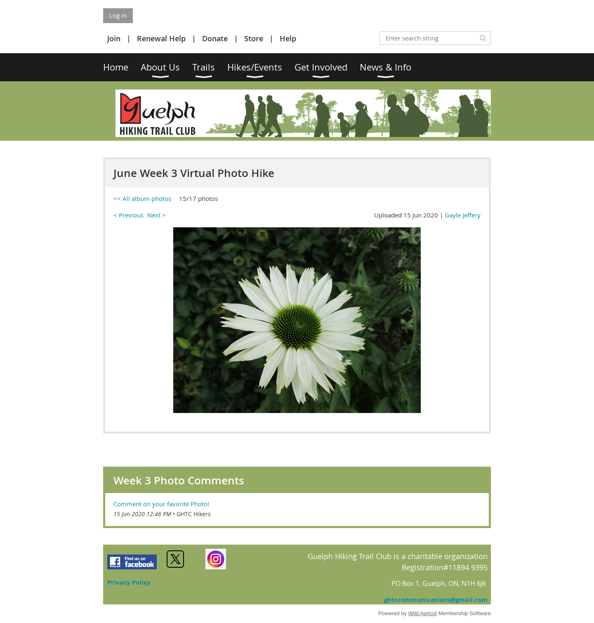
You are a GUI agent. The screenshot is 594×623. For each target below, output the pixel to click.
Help (288, 38)
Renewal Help (161, 38)
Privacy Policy (129, 582)
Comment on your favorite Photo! (161, 504)
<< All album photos (142, 198)
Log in (118, 15)
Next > (156, 215)
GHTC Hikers (194, 514)
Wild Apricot (422, 613)
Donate (215, 38)
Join (113, 38)
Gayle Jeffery (463, 215)
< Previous (128, 215)
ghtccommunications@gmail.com (436, 599)
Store (253, 38)
